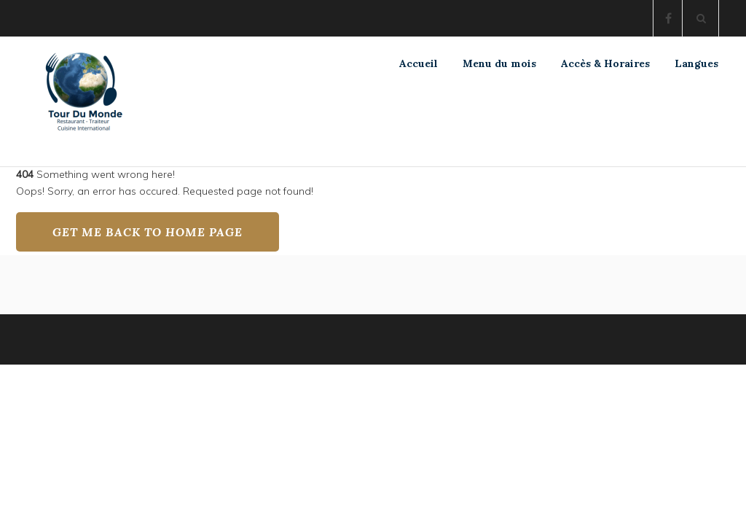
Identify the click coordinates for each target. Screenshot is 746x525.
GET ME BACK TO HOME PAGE (147, 232)
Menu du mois (499, 63)
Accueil (418, 63)
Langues (696, 63)
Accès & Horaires (605, 63)
